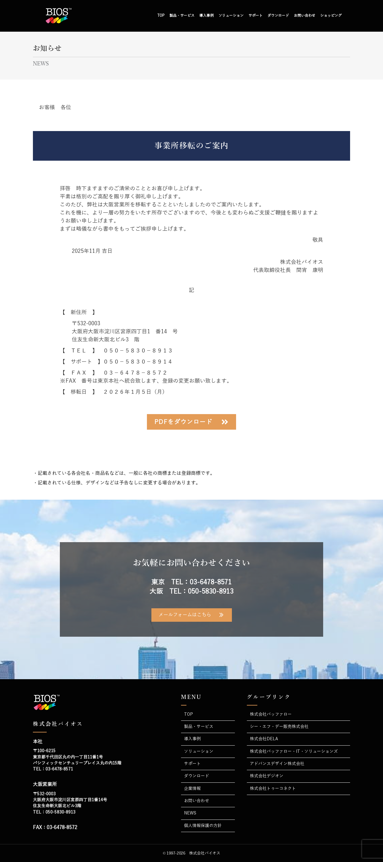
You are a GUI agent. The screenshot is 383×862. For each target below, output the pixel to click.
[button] (191, 422)
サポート (255, 15)
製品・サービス (181, 15)
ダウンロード (278, 15)
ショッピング (331, 15)
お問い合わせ (304, 15)
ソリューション (231, 15)
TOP (161, 15)
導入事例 (206, 15)
